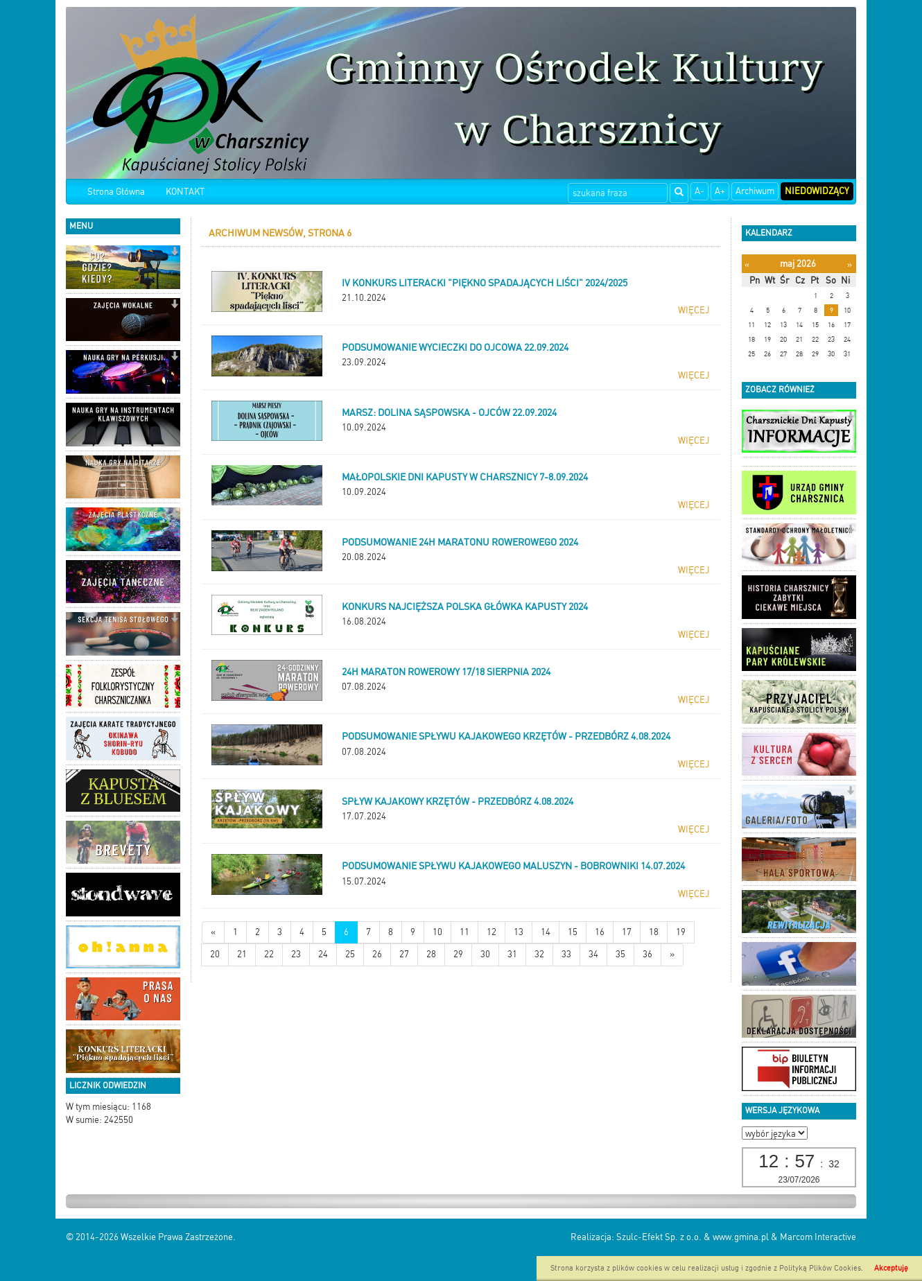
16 (599, 932)
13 (518, 932)
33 (566, 954)
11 (464, 932)
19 (681, 932)
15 (572, 932)
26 (377, 954)
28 (431, 954)
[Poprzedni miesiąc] (747, 264)
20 (215, 954)
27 (404, 954)
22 (269, 954)
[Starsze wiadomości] (672, 954)
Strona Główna (116, 191)
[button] (174, 252)
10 (437, 932)
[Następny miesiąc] (849, 264)
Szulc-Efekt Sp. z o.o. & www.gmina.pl (692, 1237)
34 (593, 954)
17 (627, 932)
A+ (720, 191)
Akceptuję (891, 1268)
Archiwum (755, 191)
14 (545, 932)
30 (485, 954)
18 (654, 932)
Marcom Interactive (818, 1237)
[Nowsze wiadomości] (213, 932)
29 (458, 954)
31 (512, 954)
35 (620, 954)
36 (647, 954)
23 (296, 954)
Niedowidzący (817, 191)
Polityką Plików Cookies (820, 1268)
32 (539, 954)
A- (699, 191)
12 (491, 932)
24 (323, 954)
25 (350, 954)
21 (242, 954)
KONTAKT (185, 191)
